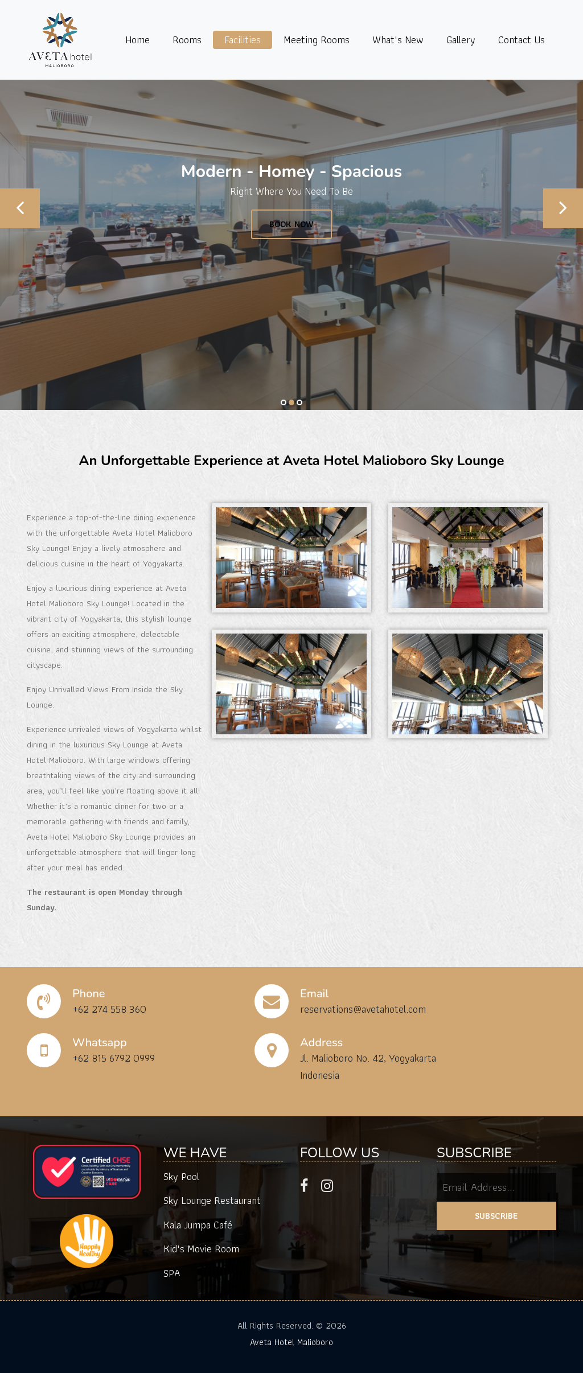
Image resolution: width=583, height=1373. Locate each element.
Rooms (187, 39)
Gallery (460, 39)
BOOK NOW (291, 224)
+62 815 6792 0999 (113, 1058)
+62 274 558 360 (109, 1009)
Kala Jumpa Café (197, 1224)
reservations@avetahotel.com (363, 1009)
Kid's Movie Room (201, 1248)
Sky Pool (181, 1176)
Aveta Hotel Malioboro (291, 1342)
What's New (398, 39)
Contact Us (521, 39)
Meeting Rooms (317, 39)
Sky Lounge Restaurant (212, 1200)
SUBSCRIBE (496, 1215)
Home (137, 39)
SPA (171, 1273)
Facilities (242, 39)
